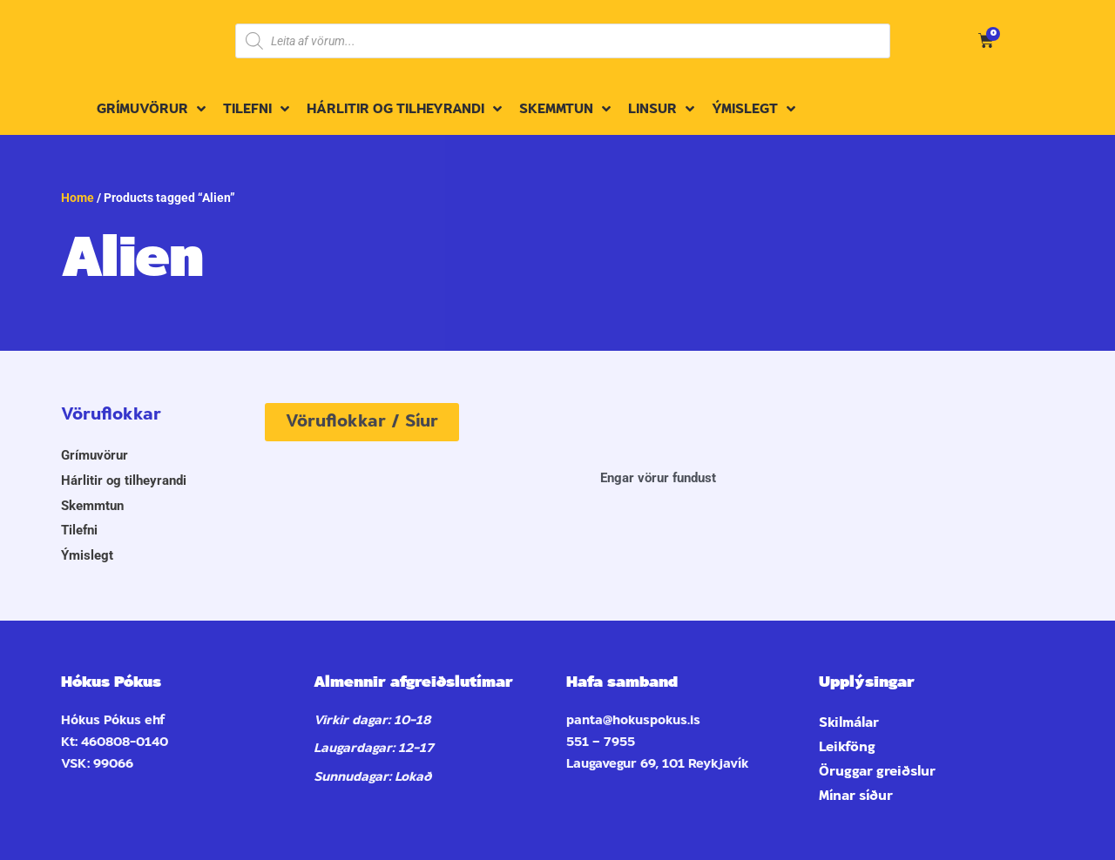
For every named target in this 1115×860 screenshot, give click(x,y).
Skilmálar (849, 722)
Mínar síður (856, 796)
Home (77, 198)
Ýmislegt (87, 555)
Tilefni (79, 530)
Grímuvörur (94, 455)
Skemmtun (92, 505)
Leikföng (847, 747)
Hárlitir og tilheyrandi (123, 480)
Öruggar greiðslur (877, 771)
